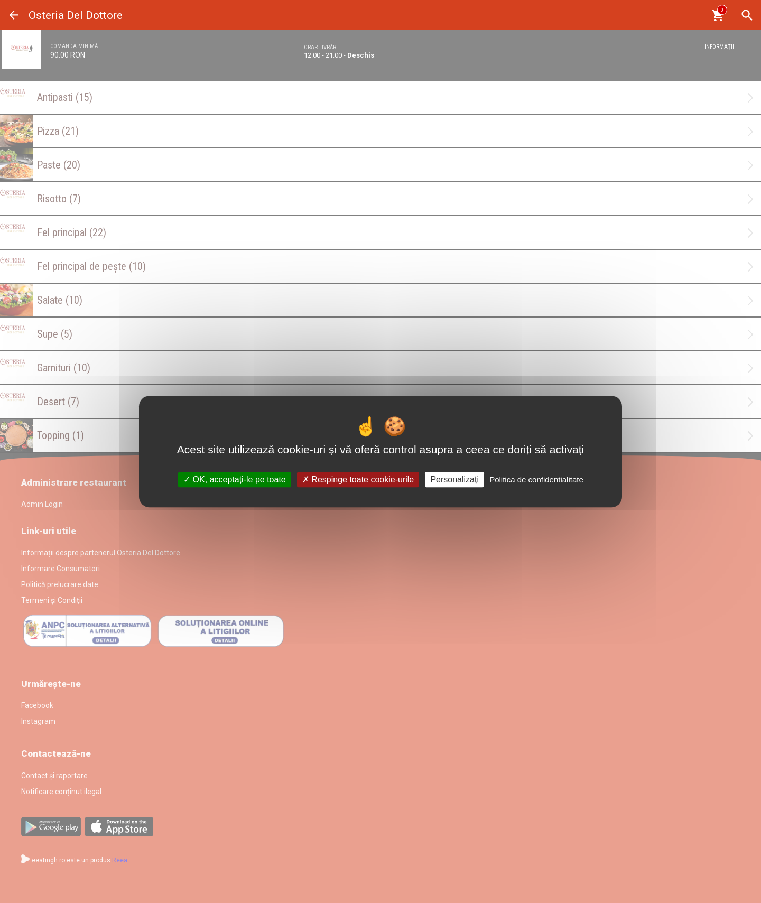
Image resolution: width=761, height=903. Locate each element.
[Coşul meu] (717, 15)
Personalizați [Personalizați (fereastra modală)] (454, 479)
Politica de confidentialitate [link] (536, 479)
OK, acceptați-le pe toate (234, 479)
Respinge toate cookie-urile (358, 479)
